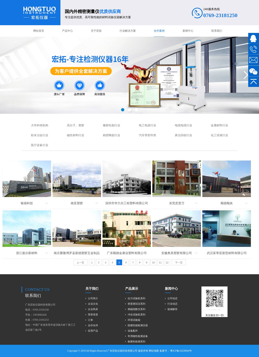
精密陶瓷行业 (111, 135)
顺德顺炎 (227, 203)
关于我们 (91, 288)
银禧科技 (27, 203)
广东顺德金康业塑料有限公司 (127, 253)
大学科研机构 (39, 125)
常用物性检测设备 (138, 336)
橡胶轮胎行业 (111, 125)
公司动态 (172, 298)
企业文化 (93, 303)
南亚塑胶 (77, 203)
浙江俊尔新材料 (26, 253)
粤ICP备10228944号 (181, 350)
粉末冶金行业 (39, 135)
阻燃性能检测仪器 (138, 325)
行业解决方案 (128, 30)
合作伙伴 (93, 325)
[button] (122, 109)
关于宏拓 (96, 30)
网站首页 (38, 30)
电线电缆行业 (183, 125)
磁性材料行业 (75, 135)
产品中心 (67, 30)
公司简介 (93, 298)
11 (160, 262)
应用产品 (93, 330)
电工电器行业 (147, 125)
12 (167, 262)
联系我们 (216, 30)
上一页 (80, 262)
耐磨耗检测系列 (136, 341)
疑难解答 (172, 309)
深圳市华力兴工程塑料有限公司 (126, 203)
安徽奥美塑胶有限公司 (176, 253)
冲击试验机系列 (136, 314)
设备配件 (133, 330)
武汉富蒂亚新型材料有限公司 (227, 253)
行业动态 (172, 303)
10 (153, 262)
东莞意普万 (176, 203)
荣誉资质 (93, 314)
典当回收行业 (183, 135)
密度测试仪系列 (136, 303)
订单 (90, 320)
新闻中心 (188, 30)
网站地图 (154, 350)
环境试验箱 (134, 320)
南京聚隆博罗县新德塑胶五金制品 (77, 253)
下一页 (179, 262)
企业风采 (93, 309)
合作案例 (159, 30)
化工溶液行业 (219, 135)
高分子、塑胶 (75, 125)
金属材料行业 (219, 125)
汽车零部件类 (147, 135)
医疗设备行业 (39, 145)
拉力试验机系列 (136, 298)
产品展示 (131, 288)
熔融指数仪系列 (136, 309)
